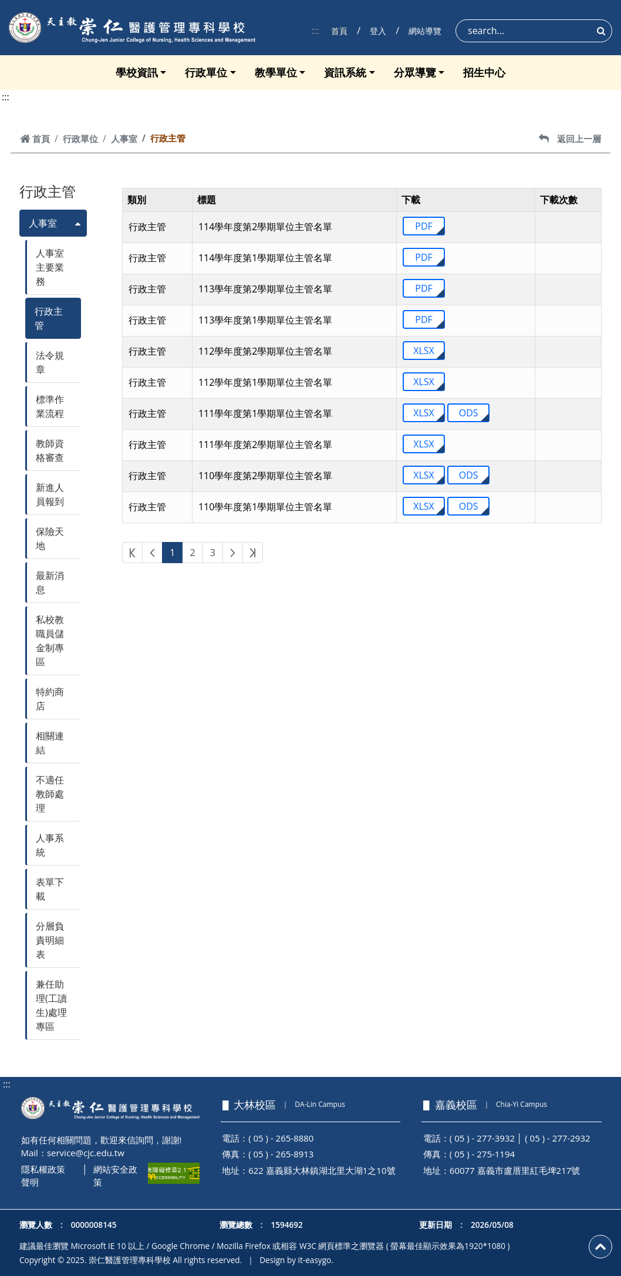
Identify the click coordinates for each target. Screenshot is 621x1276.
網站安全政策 (115, 1176)
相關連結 (50, 742)
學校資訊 (137, 72)
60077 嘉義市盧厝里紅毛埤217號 (515, 1170)
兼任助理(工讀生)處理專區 (51, 1005)
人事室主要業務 (50, 267)
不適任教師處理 (50, 793)
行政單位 (206, 72)
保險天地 (50, 538)
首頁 (339, 30)
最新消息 (50, 582)
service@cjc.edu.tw (85, 1153)
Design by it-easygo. (296, 1259)
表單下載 (50, 889)
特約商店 (50, 698)
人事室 (124, 138)
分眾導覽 (415, 72)
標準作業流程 (50, 406)
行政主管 (49, 318)
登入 (378, 30)
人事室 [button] (43, 223)
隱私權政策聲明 (43, 1176)
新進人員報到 (50, 494)
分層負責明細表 (50, 940)
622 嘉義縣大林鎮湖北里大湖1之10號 (321, 1170)
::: (315, 30)
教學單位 (276, 72)
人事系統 (50, 844)
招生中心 (484, 72)
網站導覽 (425, 30)
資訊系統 (345, 72)
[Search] (533, 30)
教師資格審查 (50, 450)
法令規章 (50, 362)
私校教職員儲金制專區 (50, 640)
